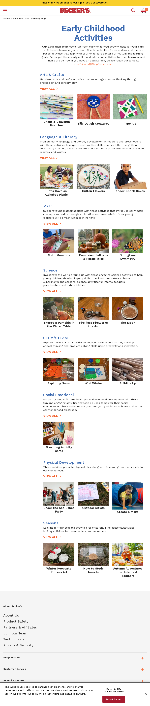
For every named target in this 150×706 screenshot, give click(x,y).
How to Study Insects (93, 570)
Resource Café (20, 18)
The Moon (127, 322)
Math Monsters (59, 255)
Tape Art (130, 123)
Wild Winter (93, 383)
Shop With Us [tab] (11, 657)
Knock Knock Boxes (130, 191)
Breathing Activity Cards (59, 449)
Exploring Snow (58, 383)
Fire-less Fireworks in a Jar (93, 324)
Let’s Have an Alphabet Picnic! (56, 192)
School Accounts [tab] (14, 680)
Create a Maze (128, 512)
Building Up (128, 383)
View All (47, 88)
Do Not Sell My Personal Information (113, 690)
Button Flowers (93, 191)
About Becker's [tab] (12, 606)
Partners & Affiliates (20, 627)
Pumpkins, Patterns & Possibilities (93, 256)
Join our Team (15, 633)
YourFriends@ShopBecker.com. (93, 64)
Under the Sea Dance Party (58, 509)
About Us (11, 615)
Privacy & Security (18, 645)
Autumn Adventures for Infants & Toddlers (127, 572)
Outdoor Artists (93, 508)
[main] (93, 303)
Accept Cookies (114, 699)
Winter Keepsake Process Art (58, 570)
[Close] (146, 694)
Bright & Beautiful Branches (56, 123)
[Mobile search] (133, 10)
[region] (75, 694)
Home (6, 18)
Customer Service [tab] (14, 669)
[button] (5, 11)
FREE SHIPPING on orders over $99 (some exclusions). (75, 3)
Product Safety (15, 621)
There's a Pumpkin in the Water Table (58, 324)
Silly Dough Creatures (93, 123)
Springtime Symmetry (128, 256)
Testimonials (13, 639)
